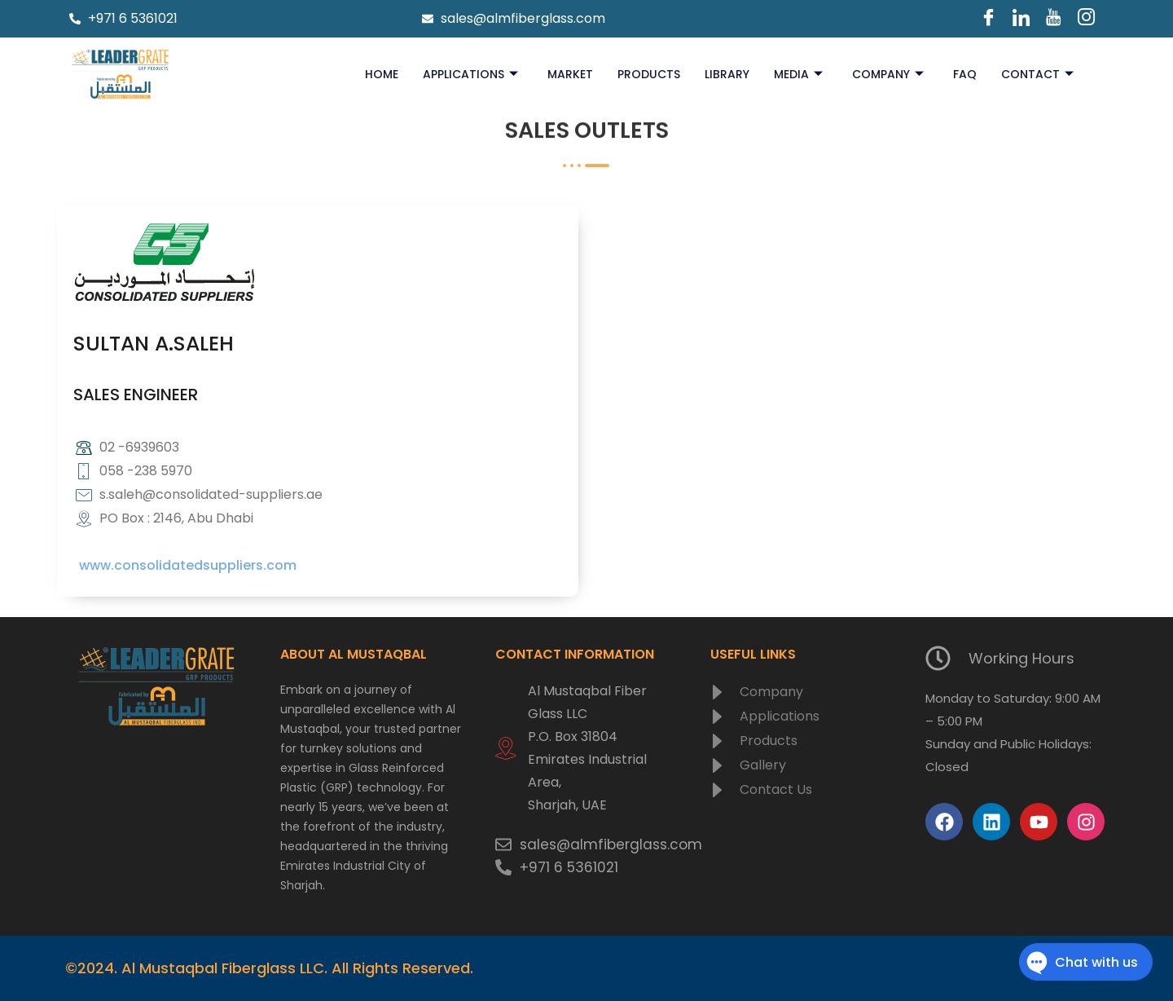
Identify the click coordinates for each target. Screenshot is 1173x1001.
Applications (470, 74)
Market (570, 74)
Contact (1037, 74)
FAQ (965, 74)
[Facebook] (989, 19)
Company (888, 74)
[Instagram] (1086, 19)
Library (727, 74)
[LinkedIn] (1021, 19)
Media (798, 74)
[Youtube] (1054, 19)
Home (381, 74)
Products (648, 74)
